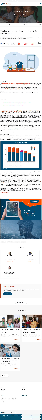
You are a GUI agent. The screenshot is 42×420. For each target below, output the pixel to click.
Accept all (31, 418)
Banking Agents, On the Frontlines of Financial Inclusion (13, 105)
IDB (11, 412)
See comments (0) (20, 302)
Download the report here (5, 192)
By (18, 42)
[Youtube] (12, 399)
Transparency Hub (24, 387)
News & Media (3, 389)
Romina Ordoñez (32, 44)
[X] (9, 399)
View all (5, 375)
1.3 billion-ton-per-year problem (30, 84)
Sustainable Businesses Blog (18, 11)
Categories (25, 24)
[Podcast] (16, 399)
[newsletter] (2, 402)
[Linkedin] (5, 399)
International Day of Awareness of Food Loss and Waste (10, 88)
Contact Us (23, 389)
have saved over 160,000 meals (15, 129)
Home (12, 11)
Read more (16, 339)
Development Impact (27, 11)
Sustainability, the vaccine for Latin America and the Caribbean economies (16, 100)
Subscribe (8, 293)
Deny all (31, 415)
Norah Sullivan (19, 44)
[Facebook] (2, 399)
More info (9, 261)
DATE (38, 42)
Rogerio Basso (25, 44)
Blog (2, 387)
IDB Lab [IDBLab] (14, 412)
